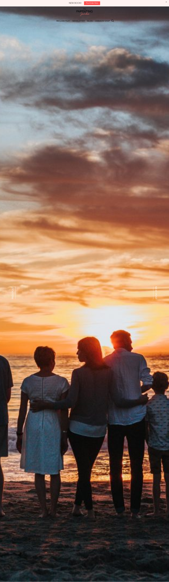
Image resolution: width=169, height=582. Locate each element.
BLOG (90, 21)
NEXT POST (156, 292)
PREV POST (13, 293)
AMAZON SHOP (102, 21)
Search (112, 20)
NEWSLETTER (78, 21)
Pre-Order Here (92, 3)
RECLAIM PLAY (63, 21)
